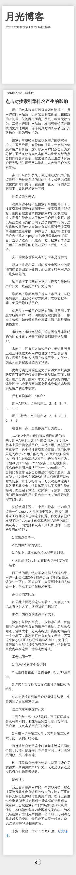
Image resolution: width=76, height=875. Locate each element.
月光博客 (24, 17)
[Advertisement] (38, 56)
